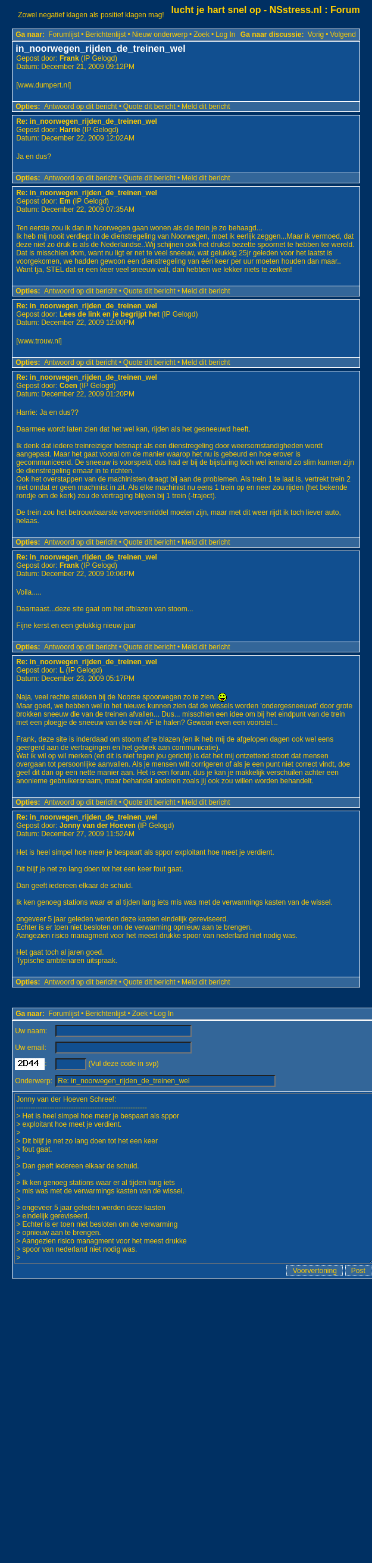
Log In (225, 34)
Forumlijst (63, 34)
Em (65, 201)
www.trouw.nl (39, 341)
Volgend (342, 34)
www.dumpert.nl (43, 85)
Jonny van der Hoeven (98, 825)
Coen (68, 386)
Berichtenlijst (105, 34)
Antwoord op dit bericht (80, 106)
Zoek (201, 34)
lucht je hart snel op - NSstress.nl (246, 10)
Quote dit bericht (149, 106)
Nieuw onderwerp (159, 34)
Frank (69, 58)
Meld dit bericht (206, 106)
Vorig (316, 34)
